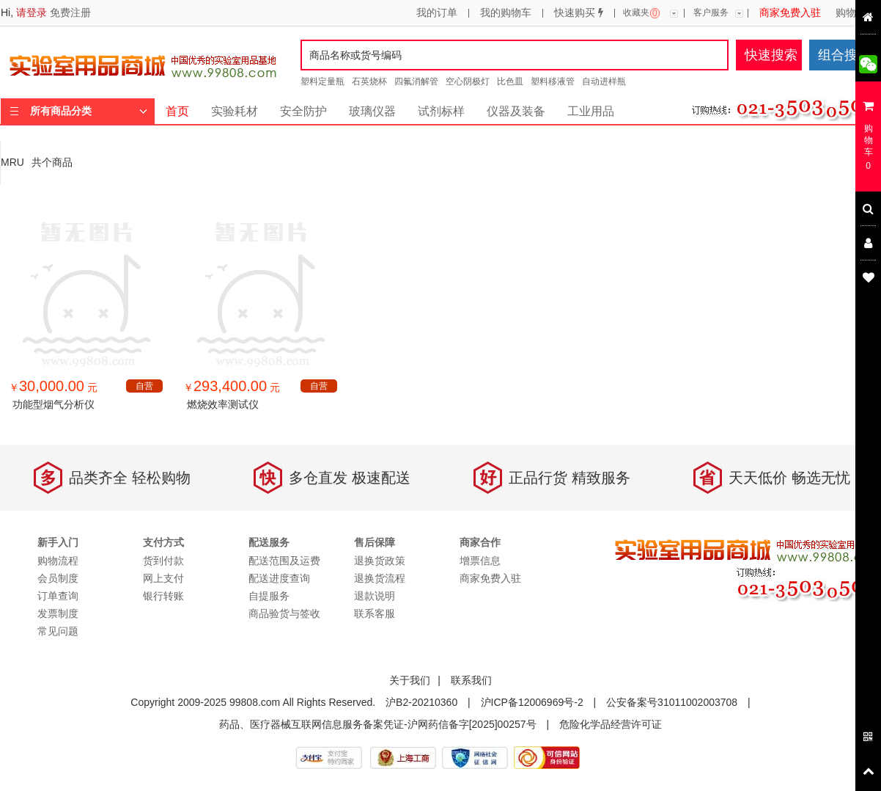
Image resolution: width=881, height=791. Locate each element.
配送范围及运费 (284, 560)
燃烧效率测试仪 (223, 404)
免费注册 (70, 12)
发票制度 (57, 613)
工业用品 (590, 111)
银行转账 (163, 596)
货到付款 (163, 560)
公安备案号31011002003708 (671, 702)
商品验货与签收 (284, 613)
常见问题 (57, 631)
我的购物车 (505, 13)
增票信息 (480, 560)
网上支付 (163, 578)
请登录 (31, 12)
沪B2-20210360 (421, 702)
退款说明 (374, 596)
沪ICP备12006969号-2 (532, 702)
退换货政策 (379, 560)
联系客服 (374, 613)
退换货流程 (379, 578)
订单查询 (57, 596)
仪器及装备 (516, 111)
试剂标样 (441, 111)
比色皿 (510, 81)
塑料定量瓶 (322, 81)
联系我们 (471, 680)
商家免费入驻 (790, 13)
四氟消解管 (416, 81)
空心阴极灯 (468, 81)
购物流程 (856, 13)
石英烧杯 (369, 81)
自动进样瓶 (604, 81)
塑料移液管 (553, 81)
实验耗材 (234, 111)
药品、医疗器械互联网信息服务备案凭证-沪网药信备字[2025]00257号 (378, 724)
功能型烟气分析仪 (53, 404)
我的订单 (436, 13)
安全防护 (303, 111)
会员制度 (57, 578)
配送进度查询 (279, 578)
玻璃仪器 (372, 111)
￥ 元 (53, 387)
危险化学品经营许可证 (610, 724)
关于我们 (409, 680)
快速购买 (578, 13)
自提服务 (269, 596)
